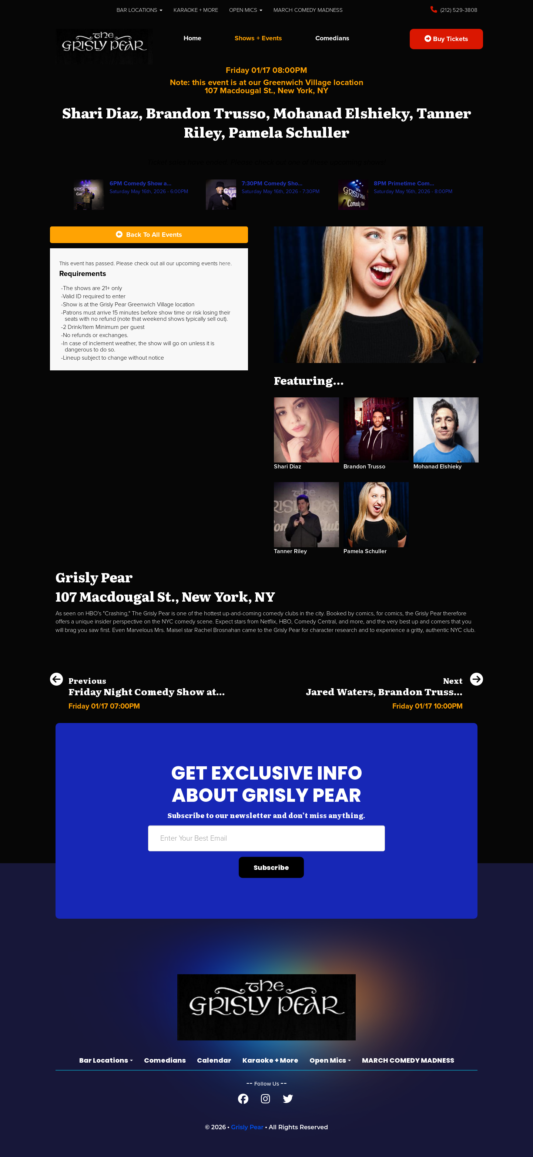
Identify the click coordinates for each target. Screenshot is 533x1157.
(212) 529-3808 (458, 10)
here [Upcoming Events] (225, 263)
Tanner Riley (290, 551)
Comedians (332, 38)
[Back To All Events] (149, 234)
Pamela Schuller (365, 551)
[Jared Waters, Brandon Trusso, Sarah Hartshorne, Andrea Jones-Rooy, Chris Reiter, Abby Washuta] (394, 704)
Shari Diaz (287, 466)
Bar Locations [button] (139, 10)
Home (192, 38)
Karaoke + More (196, 10)
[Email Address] (266, 838)
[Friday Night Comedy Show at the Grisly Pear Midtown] (137, 704)
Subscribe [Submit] (271, 867)
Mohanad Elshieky (437, 466)
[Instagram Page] (265, 1100)
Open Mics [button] (245, 10)
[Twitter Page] (288, 1100)
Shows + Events (258, 38)
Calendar (214, 1060)
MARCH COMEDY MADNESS (308, 10)
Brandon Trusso (364, 466)
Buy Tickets (446, 39)
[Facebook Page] (243, 1100)
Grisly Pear (247, 1127)
